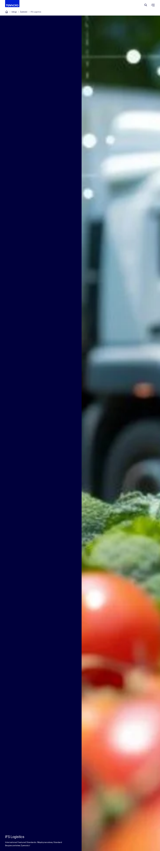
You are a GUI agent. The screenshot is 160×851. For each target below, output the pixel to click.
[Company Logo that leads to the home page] (12, 3)
